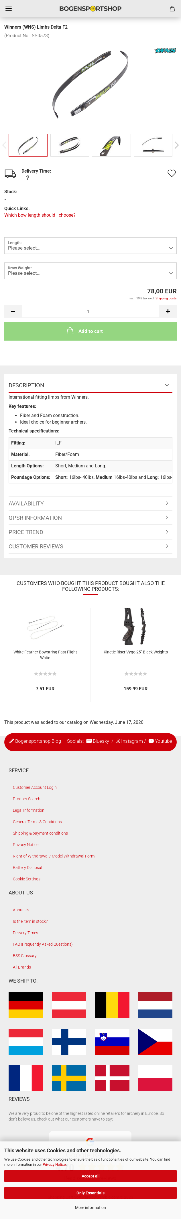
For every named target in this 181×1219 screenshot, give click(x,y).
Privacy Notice (54, 1164)
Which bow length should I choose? (40, 215)
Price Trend (26, 532)
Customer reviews (36, 546)
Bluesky (101, 741)
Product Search (26, 799)
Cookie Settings (26, 879)
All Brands (22, 967)
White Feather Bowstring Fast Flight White (45, 655)
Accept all (91, 1176)
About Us (21, 910)
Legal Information (28, 810)
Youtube (163, 741)
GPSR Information (35, 517)
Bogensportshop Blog (38, 741)
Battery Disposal (27, 867)
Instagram (132, 741)
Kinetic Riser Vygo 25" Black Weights (136, 652)
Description (26, 385)
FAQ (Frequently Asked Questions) (43, 944)
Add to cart (84, 330)
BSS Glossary (25, 955)
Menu (8, 8)
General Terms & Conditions (37, 821)
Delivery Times (25, 932)
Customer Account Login (35, 787)
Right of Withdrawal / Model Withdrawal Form (54, 856)
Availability (26, 503)
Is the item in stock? (30, 921)
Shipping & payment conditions (40, 833)
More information (90, 1207)
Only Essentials (90, 1193)
